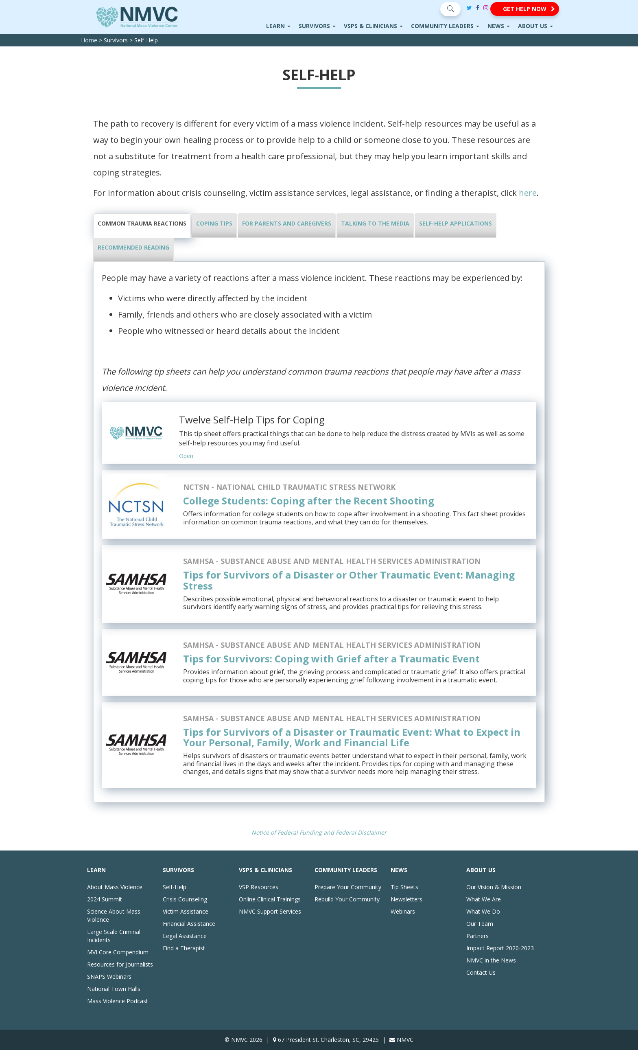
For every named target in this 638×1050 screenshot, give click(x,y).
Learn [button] (278, 26)
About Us (481, 870)
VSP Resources (258, 887)
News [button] (498, 26)
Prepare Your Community (348, 887)
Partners (477, 936)
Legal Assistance (185, 936)
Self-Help (174, 887)
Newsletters (406, 899)
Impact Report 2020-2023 (500, 948)
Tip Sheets (404, 887)
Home (89, 40)
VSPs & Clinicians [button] (373, 26)
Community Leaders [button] (445, 26)
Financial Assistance (189, 923)
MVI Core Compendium (118, 952)
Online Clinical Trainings (270, 899)
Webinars (403, 911)
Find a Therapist (184, 948)
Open (186, 456)
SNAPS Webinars (109, 976)
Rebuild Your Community (347, 899)
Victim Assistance (185, 911)
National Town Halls (113, 989)
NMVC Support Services (270, 911)
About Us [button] (535, 26)
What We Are (483, 899)
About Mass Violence (114, 887)
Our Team (479, 923)
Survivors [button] (317, 26)
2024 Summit (104, 899)
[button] (524, 9)
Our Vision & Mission (493, 887)
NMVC (405, 1039)
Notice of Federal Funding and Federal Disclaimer (319, 832)
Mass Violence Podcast (117, 1001)
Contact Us (481, 972)
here (528, 192)
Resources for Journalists (120, 964)
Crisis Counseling (185, 899)
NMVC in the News (491, 960)
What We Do (483, 911)
